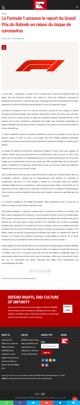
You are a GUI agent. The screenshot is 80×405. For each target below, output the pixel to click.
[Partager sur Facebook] (34, 271)
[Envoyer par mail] (42, 271)
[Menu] (77, 7)
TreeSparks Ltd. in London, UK (57, 398)
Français (4, 13)
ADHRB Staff (21, 38)
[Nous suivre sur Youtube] (43, 365)
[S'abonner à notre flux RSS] (50, 360)
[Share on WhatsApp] (30, 271)
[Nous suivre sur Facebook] (43, 360)
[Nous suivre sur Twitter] (46, 360)
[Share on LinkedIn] (49, 271)
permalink (33, 278)
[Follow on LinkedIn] (54, 360)
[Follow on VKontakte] (46, 365)
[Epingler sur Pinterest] (45, 271)
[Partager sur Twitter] (38, 271)
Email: (43, 342)
